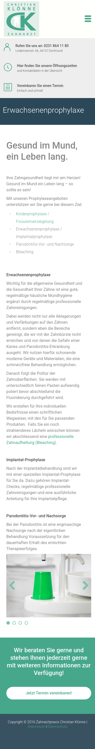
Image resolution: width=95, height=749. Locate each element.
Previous (14, 590)
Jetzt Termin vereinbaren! (49, 693)
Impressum (36, 726)
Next (84, 590)
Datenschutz (57, 726)
